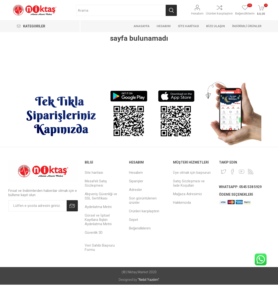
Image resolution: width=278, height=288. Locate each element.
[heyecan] (223, 171)
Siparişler (136, 181)
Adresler (135, 190)
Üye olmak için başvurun (192, 172)
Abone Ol (72, 205)
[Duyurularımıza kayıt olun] (37, 205)
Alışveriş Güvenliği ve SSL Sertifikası (101, 196)
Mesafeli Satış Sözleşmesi (96, 183)
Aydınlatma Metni (98, 207)
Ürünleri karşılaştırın (219, 13)
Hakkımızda (182, 202)
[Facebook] (232, 171)
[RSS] (250, 171)
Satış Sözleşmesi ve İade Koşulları (189, 183)
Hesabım (197, 13)
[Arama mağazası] (121, 10)
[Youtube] (241, 171)
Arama (171, 10)
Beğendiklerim (140, 228)
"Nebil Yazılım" (148, 280)
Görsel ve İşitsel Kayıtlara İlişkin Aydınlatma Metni (98, 219)
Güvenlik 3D (94, 232)
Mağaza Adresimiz (187, 194)
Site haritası (94, 172)
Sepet (133, 220)
